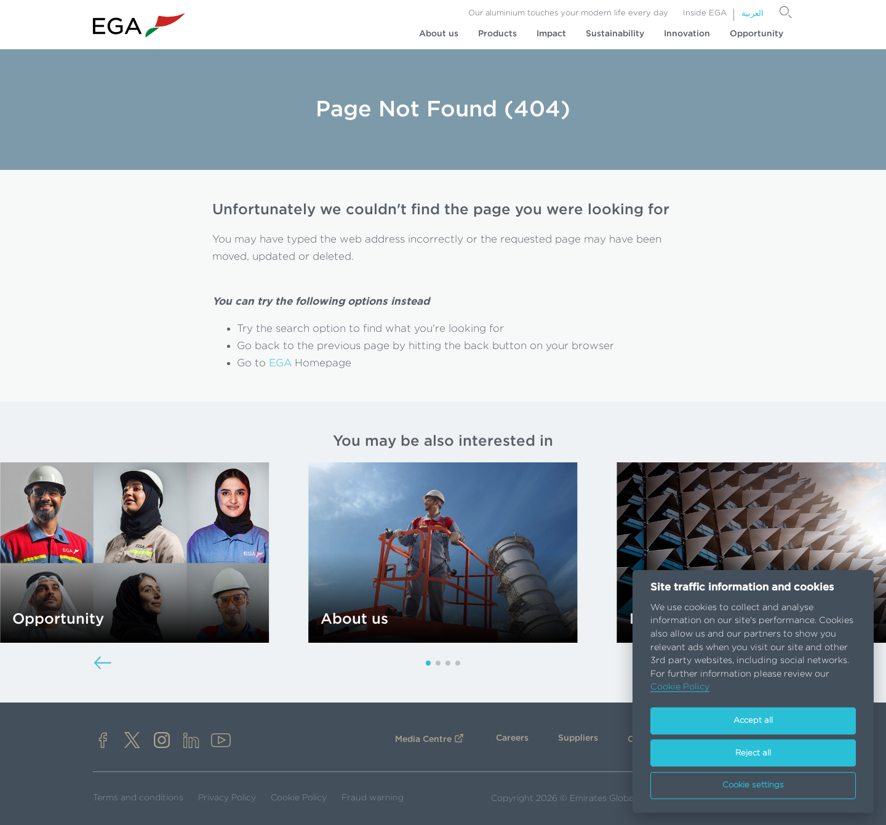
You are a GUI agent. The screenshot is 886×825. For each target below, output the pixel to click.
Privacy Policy (227, 798)
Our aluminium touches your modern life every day (568, 13)
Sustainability (615, 34)
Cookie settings (753, 785)
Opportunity (756, 34)
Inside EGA (705, 13)
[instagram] (162, 741)
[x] (132, 741)
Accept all (753, 721)
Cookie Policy (299, 798)
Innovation (687, 34)
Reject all (753, 753)
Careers (512, 738)
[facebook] (103, 741)
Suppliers (578, 738)
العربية (752, 14)
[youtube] (221, 741)
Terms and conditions (138, 798)
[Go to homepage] (139, 25)
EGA (280, 363)
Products (497, 34)
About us (438, 34)
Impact (551, 34)
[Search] (785, 12)
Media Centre (423, 739)
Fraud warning (372, 798)
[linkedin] (191, 741)
